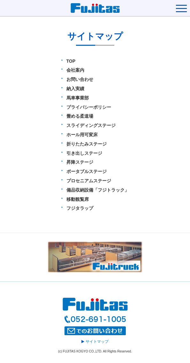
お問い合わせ (79, 79)
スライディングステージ (91, 125)
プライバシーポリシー (88, 107)
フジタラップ (79, 208)
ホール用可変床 (82, 134)
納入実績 (75, 88)
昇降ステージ (79, 162)
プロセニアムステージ (88, 180)
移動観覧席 (77, 199)
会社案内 (75, 70)
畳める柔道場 (79, 116)
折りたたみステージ (86, 143)
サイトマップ (94, 341)
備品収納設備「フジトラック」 (97, 190)
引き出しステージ (84, 153)
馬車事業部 (77, 97)
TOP (71, 61)
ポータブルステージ (86, 171)
